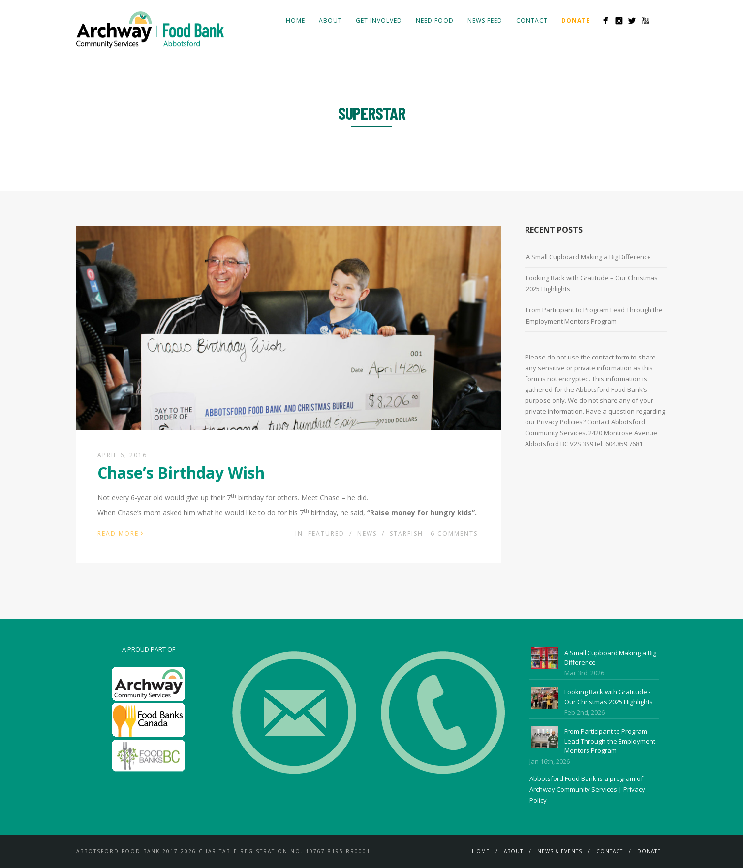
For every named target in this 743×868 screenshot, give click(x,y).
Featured (326, 533)
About (330, 20)
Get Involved (379, 20)
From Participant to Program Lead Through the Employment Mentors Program (594, 315)
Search (661, 20)
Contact (532, 20)
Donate (649, 851)
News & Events (559, 851)
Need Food (435, 20)
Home (295, 20)
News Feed (484, 20)
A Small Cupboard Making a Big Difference (588, 256)
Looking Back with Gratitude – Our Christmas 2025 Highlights (592, 283)
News (367, 533)
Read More (120, 532)
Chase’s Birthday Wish (181, 472)
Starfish (406, 533)
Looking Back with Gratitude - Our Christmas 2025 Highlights (608, 697)
